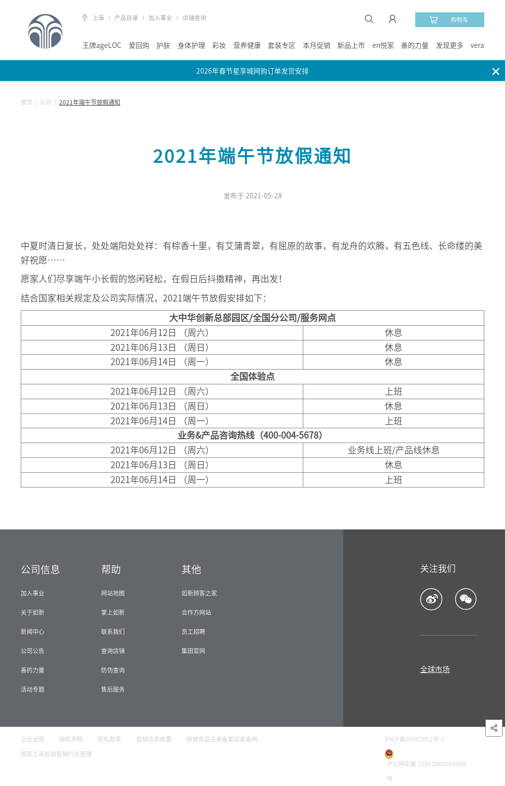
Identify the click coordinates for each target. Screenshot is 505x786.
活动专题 (32, 689)
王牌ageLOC (101, 45)
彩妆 (219, 45)
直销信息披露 (154, 739)
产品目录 (126, 18)
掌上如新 (113, 612)
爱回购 (139, 45)
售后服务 (113, 689)
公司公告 (32, 651)
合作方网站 (196, 612)
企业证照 (32, 739)
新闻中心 (32, 632)
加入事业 (160, 18)
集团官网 (193, 651)
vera (477, 45)
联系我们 (113, 632)
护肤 (163, 45)
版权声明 (71, 739)
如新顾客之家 (199, 593)
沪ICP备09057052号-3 (414, 739)
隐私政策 (109, 739)
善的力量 (415, 45)
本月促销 (316, 45)
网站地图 (113, 593)
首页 (27, 102)
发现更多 (450, 45)
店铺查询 (194, 18)
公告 (46, 102)
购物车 (449, 19)
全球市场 (435, 669)
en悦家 (383, 45)
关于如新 (32, 612)
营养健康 (247, 45)
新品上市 (351, 45)
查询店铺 (113, 651)
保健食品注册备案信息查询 (221, 739)
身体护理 (191, 45)
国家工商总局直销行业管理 (56, 754)
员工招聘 (193, 632)
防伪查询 (113, 670)
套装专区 (281, 45)
